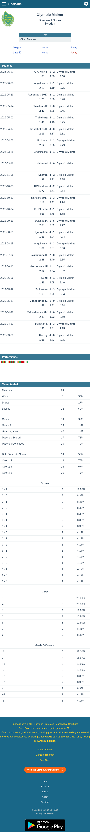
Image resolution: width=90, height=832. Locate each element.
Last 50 (17, 52)
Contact (45, 802)
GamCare (45, 760)
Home (45, 47)
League (17, 47)
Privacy (45, 786)
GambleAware (45, 749)
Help (45, 781)
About (45, 797)
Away (74, 47)
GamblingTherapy (45, 755)
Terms (45, 791)
